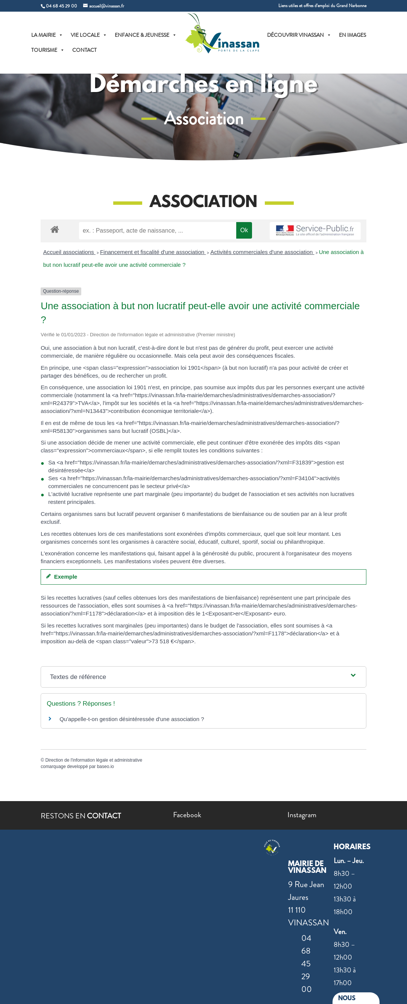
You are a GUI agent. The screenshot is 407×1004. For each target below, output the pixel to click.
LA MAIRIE (48, 35)
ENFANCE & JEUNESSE (146, 35)
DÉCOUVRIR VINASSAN (300, 35)
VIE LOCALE (89, 35)
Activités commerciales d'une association (262, 252)
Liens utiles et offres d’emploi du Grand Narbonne (322, 6)
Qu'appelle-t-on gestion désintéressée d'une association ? (131, 719)
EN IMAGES (353, 35)
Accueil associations (69, 252)
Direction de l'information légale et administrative (93, 760)
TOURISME (48, 50)
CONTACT (85, 50)
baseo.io (105, 766)
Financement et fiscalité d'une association (153, 252)
